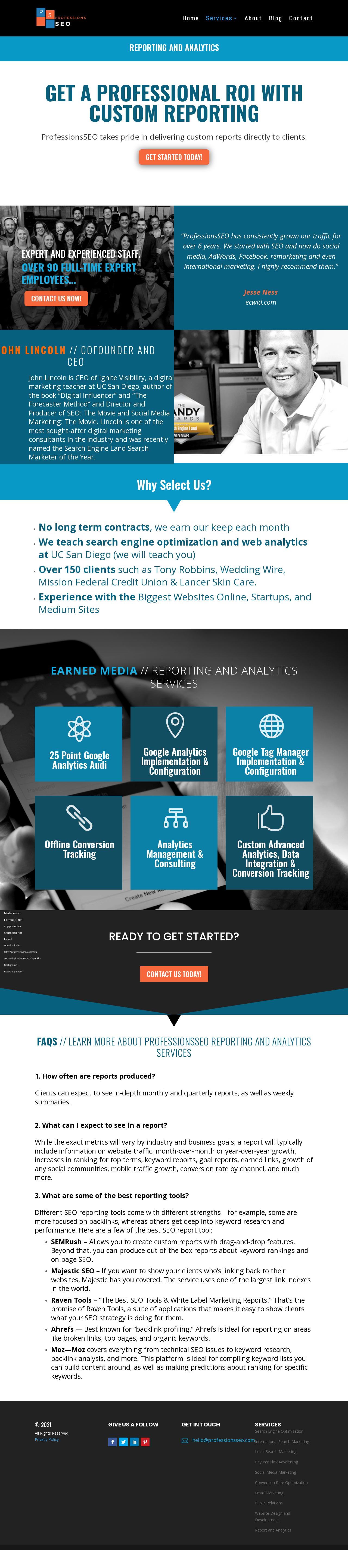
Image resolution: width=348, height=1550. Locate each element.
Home (190, 19)
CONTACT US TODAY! (174, 974)
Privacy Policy (47, 1439)
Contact (301, 19)
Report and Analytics (273, 1530)
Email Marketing (269, 1492)
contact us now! (56, 298)
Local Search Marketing (275, 1451)
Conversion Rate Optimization (281, 1482)
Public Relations (269, 1502)
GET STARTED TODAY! (174, 157)
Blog (275, 19)
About (253, 19)
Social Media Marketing (275, 1472)
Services (219, 19)
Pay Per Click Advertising (276, 1461)
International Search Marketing (282, 1441)
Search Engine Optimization (279, 1431)
